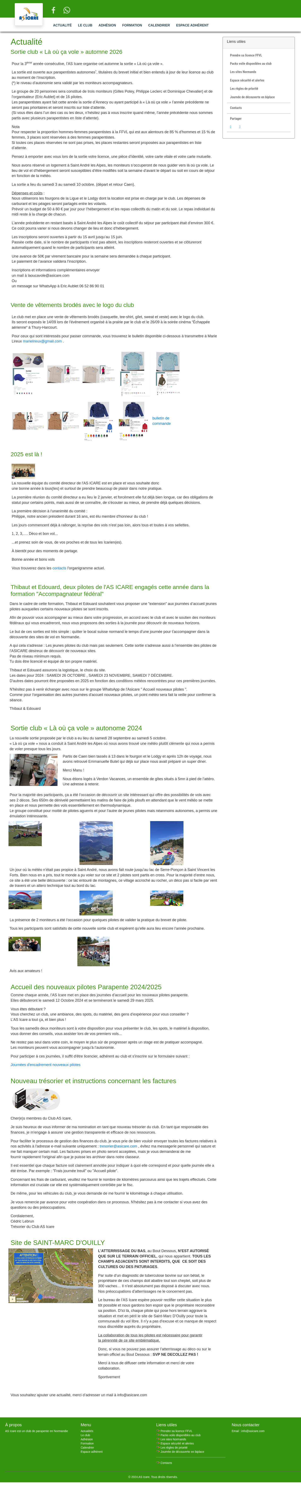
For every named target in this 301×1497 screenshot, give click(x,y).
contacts (59, 568)
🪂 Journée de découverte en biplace (180, 1451)
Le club (85, 25)
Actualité (62, 25)
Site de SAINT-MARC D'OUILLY (58, 1242)
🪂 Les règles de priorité (172, 1447)
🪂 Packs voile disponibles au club (178, 1435)
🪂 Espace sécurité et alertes (175, 1443)
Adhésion (107, 25)
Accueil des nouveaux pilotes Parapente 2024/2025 (86, 987)
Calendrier (159, 25)
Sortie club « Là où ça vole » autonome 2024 (76, 728)
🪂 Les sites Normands (171, 1439)
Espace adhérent (192, 25)
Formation (132, 25)
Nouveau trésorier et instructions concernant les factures (93, 1081)
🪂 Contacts (164, 1463)
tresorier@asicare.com (118, 1146)
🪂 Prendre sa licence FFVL (174, 1431)
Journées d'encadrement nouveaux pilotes (45, 1065)
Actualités (87, 1431)
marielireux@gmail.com (42, 341)
